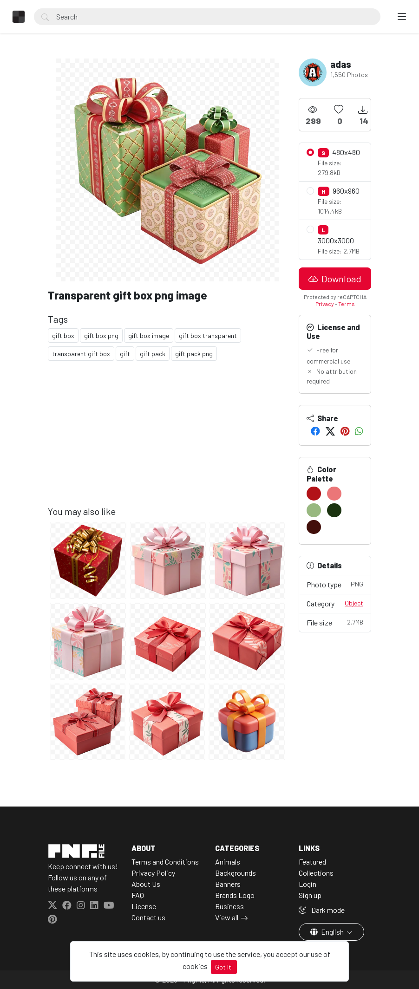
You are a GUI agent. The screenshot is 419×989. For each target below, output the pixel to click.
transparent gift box (81, 354)
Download (334, 278)
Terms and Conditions (165, 861)
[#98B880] (314, 510)
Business (229, 906)
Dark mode (322, 909)
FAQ (137, 895)
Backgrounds (235, 872)
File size (335, 622)
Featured (312, 861)
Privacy (324, 303)
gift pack (152, 354)
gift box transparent (208, 335)
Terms (346, 303)
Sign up (310, 895)
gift (125, 354)
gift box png (101, 335)
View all (226, 917)
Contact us (148, 917)
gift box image (148, 335)
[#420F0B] (314, 527)
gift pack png (194, 354)
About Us (145, 883)
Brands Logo (235, 895)
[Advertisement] (168, 441)
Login (307, 883)
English (327, 931)
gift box (63, 335)
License (143, 906)
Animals (227, 861)
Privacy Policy (153, 872)
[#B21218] (314, 494)
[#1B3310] (334, 510)
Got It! (224, 967)
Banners (228, 883)
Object (354, 603)
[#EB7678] (334, 494)
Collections (316, 872)
